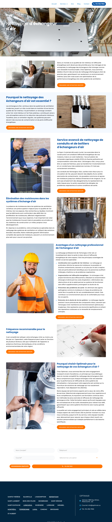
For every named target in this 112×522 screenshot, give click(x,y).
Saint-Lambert (14, 503)
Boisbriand (43, 503)
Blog (78, 4)
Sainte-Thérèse (14, 499)
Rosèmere (39, 508)
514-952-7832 (67, 468)
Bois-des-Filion (29, 503)
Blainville (27, 499)
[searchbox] (78, 459)
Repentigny (54, 499)
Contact (86, 4)
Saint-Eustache (14, 508)
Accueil (54, 4)
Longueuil (28, 508)
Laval (35, 512)
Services (63, 4)
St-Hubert (12, 516)
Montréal (12, 512)
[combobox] (77, 459)
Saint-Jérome (56, 503)
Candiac (43, 512)
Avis (72, 4)
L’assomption (40, 499)
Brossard (54, 512)
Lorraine (50, 508)
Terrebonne (24, 512)
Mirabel (60, 508)
